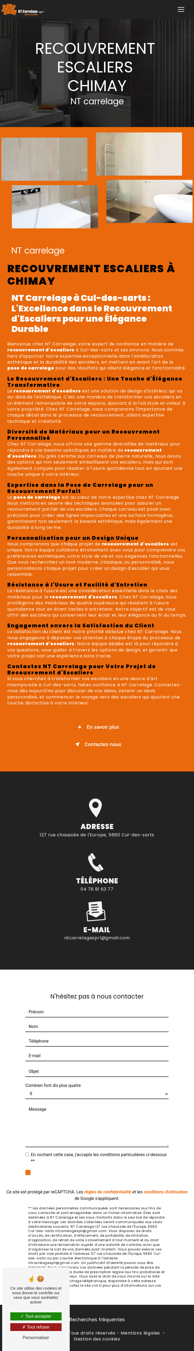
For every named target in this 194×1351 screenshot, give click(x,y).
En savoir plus (97, 727)
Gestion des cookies (97, 1339)
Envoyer (103, 1170)
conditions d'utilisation (166, 1185)
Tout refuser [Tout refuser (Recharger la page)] (36, 1327)
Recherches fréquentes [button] (97, 1319)
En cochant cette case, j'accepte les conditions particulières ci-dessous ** (99, 1151)
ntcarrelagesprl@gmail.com (97, 931)
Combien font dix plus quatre (53, 1078)
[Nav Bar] (181, 9)
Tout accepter (36, 1316)
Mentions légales (140, 1333)
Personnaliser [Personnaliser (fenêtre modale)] (36, 1337)
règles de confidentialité (107, 1185)
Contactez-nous (97, 744)
